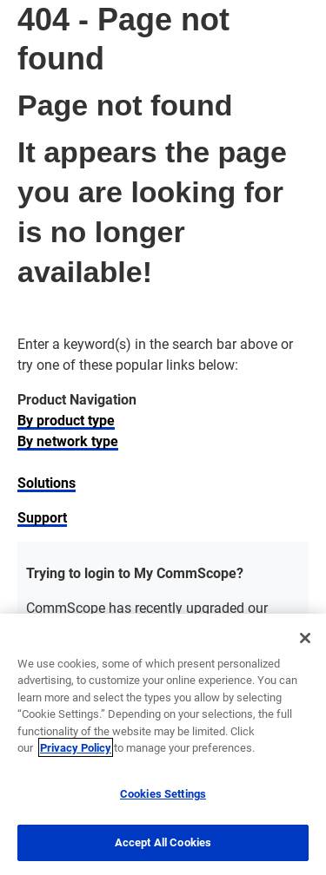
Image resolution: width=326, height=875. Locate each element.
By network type (67, 440)
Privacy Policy (75, 747)
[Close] (305, 638)
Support (42, 517)
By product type (66, 420)
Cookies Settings (163, 793)
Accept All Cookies (163, 842)
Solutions (46, 482)
